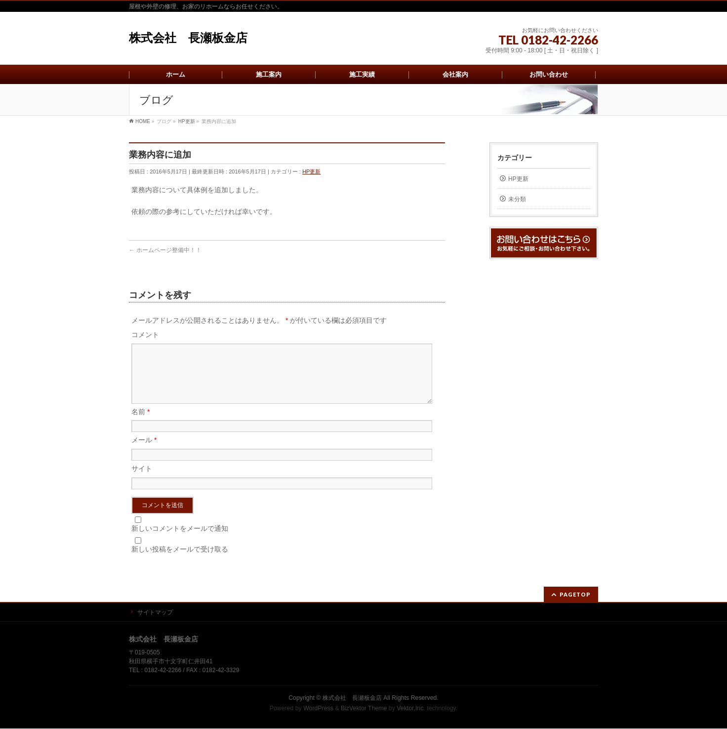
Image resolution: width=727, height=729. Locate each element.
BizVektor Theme (364, 708)
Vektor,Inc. (411, 708)
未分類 (517, 199)
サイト (141, 480)
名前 (140, 424)
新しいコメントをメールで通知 (179, 540)
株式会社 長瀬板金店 (188, 37)
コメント (145, 335)
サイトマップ (155, 612)
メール (144, 452)
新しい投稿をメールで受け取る (179, 561)
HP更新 (311, 171)
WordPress (318, 708)
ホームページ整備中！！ (165, 250)
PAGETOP (575, 595)
